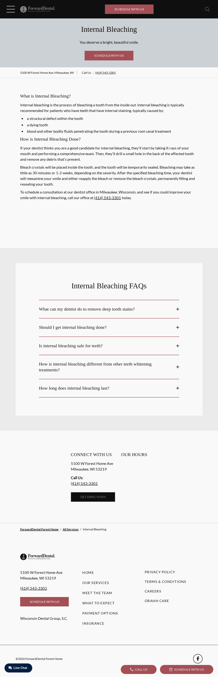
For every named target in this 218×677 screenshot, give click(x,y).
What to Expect (98, 603)
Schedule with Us (129, 9)
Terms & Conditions (165, 582)
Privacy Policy (160, 572)
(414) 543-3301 (105, 72)
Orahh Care (157, 601)
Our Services (95, 583)
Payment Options (100, 613)
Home (88, 572)
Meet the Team (97, 593)
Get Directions (93, 497)
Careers (153, 591)
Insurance (93, 623)
